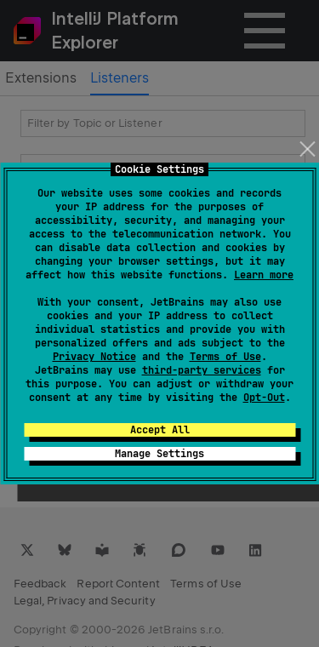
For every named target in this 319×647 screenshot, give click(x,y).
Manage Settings (159, 454)
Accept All (160, 430)
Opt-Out (264, 397)
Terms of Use (225, 357)
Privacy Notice (94, 357)
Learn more (263, 275)
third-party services (201, 370)
